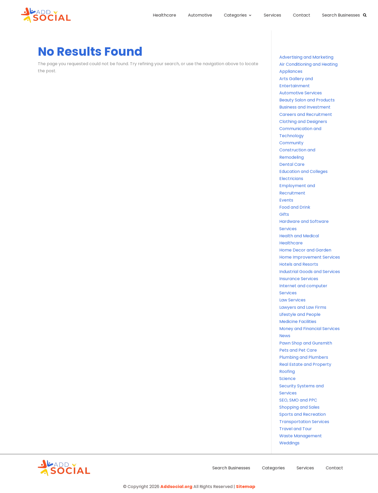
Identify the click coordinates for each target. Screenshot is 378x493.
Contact (301, 15)
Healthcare (164, 15)
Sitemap (245, 487)
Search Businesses (341, 15)
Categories (235, 15)
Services (272, 15)
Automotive (200, 15)
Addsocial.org (176, 487)
